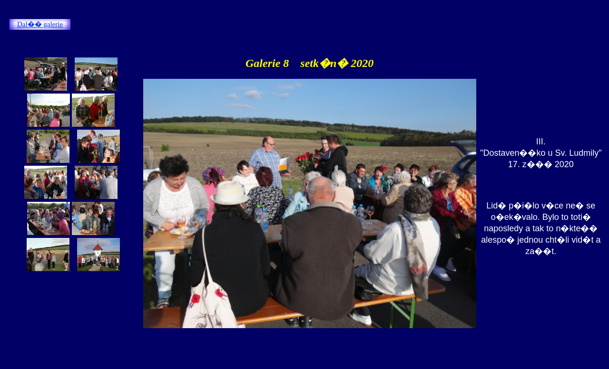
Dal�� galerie (40, 24)
